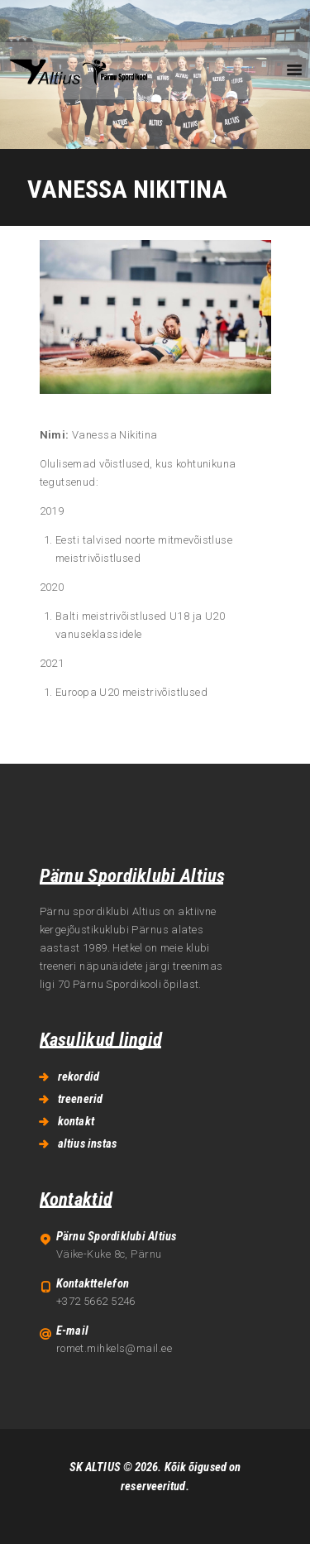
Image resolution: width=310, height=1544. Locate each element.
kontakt (76, 1121)
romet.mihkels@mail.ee (114, 1348)
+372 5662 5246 (96, 1301)
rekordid (79, 1076)
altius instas (87, 1143)
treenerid (80, 1098)
